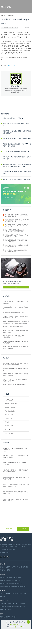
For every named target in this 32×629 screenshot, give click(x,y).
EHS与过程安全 (9, 429)
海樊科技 (2, 617)
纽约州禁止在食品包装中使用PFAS (13, 118)
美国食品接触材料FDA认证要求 (10, 27)
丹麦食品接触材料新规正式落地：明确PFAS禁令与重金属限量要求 (17, 220)
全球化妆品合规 (9, 414)
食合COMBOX (3, 609)
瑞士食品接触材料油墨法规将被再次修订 (13, 312)
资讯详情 (12, 15)
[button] (28, 202)
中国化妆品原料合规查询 (18, 606)
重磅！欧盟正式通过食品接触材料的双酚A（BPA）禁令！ (14, 336)
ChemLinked (3, 603)
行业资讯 (6, 15)
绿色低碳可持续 (9, 425)
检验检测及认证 (9, 433)
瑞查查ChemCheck (12, 603)
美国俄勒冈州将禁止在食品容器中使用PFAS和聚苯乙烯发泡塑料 (17, 132)
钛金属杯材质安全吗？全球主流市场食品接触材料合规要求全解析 (17, 215)
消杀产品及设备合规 (10, 411)
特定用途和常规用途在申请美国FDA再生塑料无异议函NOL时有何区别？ (15, 374)
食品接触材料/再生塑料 (11, 403)
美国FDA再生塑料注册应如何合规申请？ (13, 327)
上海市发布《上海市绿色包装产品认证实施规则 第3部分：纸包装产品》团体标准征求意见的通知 (16, 322)
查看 (16, 287)
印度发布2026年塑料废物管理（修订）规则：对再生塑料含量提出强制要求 (16, 485)
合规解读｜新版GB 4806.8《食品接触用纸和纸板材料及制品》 (15, 302)
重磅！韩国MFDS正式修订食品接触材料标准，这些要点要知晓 (16, 250)
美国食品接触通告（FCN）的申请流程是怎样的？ (15, 384)
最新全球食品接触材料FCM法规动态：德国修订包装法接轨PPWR (17, 240)
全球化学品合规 (9, 400)
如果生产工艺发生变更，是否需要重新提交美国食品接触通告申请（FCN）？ (16, 380)
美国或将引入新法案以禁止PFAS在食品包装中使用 (17, 124)
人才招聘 (2, 570)
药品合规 (7, 422)
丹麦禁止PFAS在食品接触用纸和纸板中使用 (16, 151)
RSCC (9, 609)
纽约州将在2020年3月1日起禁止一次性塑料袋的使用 (17, 173)
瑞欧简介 (2, 567)
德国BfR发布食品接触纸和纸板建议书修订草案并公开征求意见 (15, 448)
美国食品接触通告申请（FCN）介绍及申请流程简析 (15, 307)
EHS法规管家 (21, 603)
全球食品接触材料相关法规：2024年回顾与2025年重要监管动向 (15, 331)
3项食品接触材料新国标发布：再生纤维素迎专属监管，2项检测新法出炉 (15, 470)
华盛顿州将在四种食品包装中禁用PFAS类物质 (16, 179)
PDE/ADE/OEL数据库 (5, 606)
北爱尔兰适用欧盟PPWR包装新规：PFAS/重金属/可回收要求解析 (16, 245)
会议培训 (19, 593)
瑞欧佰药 (8, 617)
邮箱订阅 (9, 528)
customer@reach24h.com (17, 627)
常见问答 (14, 593)
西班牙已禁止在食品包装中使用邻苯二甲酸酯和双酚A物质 (17, 158)
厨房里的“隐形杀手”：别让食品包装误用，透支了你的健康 (16, 225)
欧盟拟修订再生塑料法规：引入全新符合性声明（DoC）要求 (15, 463)
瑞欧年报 (19, 567)
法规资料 (8, 593)
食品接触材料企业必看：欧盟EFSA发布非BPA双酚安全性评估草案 (16, 478)
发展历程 (14, 567)
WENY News (11, 65)
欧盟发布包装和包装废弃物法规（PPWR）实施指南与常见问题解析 (16, 235)
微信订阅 (23, 528)
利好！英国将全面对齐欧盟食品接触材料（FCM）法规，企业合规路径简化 (15, 230)
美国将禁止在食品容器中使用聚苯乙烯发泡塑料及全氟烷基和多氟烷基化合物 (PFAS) (17, 165)
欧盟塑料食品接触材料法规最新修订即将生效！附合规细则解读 (16, 342)
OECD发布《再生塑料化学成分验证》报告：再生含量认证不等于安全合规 (15, 456)
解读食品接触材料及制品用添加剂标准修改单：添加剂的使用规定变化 (16, 347)
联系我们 (8, 570)
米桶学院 (2, 596)
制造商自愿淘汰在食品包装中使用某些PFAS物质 (17, 138)
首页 (2, 15)
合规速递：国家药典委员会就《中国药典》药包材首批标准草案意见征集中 (16, 316)
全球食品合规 (8, 418)
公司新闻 (25, 567)
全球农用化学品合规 (10, 407)
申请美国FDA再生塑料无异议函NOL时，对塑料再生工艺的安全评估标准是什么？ (15, 363)
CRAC (24, 593)
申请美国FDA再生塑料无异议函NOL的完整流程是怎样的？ (15, 369)
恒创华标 (14, 617)
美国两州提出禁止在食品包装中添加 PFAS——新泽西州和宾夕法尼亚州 (17, 145)
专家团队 (8, 567)
